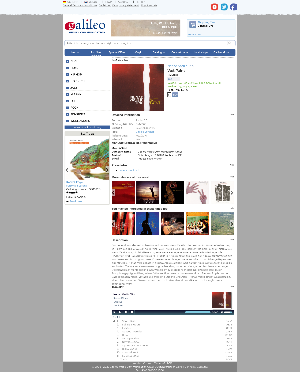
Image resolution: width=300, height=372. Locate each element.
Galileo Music (221, 52)
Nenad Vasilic (177, 65)
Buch (74, 61)
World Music (80, 120)
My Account (195, 34)
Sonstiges (77, 114)
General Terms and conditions (80, 5)
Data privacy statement (125, 5)
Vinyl (138, 52)
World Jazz (123, 60)
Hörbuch (77, 81)
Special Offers (117, 52)
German (70, 1)
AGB (169, 363)
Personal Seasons (76, 185)
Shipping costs (149, 5)
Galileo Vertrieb (145, 131)
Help (108, 1)
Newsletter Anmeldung (87, 127)
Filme (74, 67)
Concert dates (179, 52)
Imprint (142, 1)
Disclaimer (105, 5)
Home (75, 52)
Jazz (73, 87)
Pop (73, 101)
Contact (124, 1)
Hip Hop (76, 74)
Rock (74, 107)
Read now (76, 201)
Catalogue (159, 52)
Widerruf (159, 363)
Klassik (75, 94)
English (91, 1)
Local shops (201, 52)
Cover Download (129, 170)
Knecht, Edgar (74, 182)
